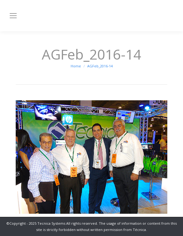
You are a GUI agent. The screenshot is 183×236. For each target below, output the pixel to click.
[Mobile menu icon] (13, 15)
